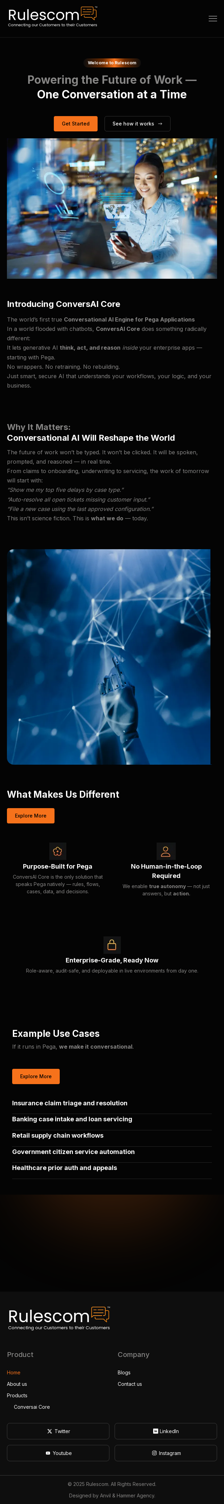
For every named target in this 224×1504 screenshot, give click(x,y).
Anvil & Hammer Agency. (127, 1495)
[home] (52, 19)
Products (17, 1395)
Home (13, 1372)
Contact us (130, 1384)
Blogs (124, 1372)
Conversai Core (32, 1407)
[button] (213, 18)
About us (17, 1384)
